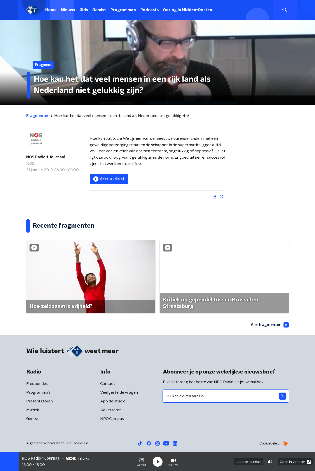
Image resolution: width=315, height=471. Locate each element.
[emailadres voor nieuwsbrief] (226, 396)
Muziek (32, 410)
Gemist (99, 10)
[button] (142, 462)
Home (51, 10)
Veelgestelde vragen (119, 393)
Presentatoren (39, 401)
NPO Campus (112, 419)
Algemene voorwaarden (45, 443)
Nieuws (68, 10)
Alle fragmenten (270, 325)
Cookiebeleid (269, 443)
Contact (107, 384)
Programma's (123, 10)
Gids (83, 10)
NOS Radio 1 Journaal (45, 157)
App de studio (113, 401)
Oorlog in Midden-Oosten (187, 10)
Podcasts (149, 10)
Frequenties (37, 384)
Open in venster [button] (295, 462)
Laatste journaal (248, 462)
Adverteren (110, 410)
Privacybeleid (77, 443)
